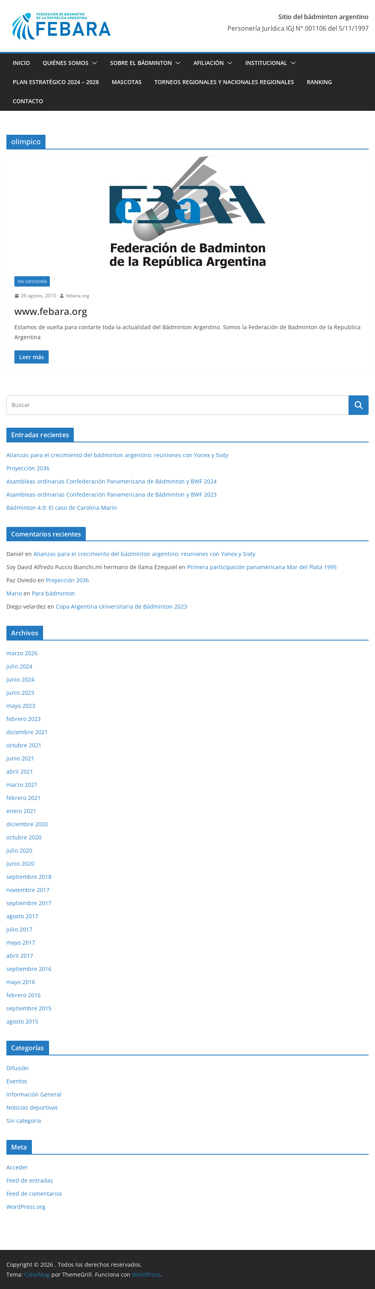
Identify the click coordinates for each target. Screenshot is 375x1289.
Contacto (28, 101)
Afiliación (208, 63)
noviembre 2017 (27, 890)
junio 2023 (20, 692)
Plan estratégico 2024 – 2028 (56, 82)
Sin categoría (32, 281)
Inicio (21, 63)
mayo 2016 (20, 982)
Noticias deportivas (32, 1107)
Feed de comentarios (34, 1193)
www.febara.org (50, 311)
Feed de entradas (29, 1180)
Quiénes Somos (66, 63)
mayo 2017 (20, 942)
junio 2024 (20, 679)
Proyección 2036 (27, 468)
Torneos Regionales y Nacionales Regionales (224, 82)
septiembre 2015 (28, 1008)
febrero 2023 (23, 719)
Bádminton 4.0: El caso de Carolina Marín (61, 507)
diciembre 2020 (27, 824)
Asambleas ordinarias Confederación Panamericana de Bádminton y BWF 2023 (111, 494)
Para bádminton (53, 593)
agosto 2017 (22, 916)
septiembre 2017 (28, 903)
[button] (93, 63)
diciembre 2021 (27, 732)
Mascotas (127, 82)
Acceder (17, 1167)
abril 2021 (19, 771)
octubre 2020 (23, 837)
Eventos (16, 1081)
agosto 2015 (22, 1021)
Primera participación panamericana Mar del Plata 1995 (262, 567)
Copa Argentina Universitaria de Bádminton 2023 (121, 606)
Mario (14, 593)
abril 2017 (19, 955)
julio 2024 (19, 666)
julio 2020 (19, 850)
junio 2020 (20, 863)
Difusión (17, 1068)
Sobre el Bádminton (141, 63)
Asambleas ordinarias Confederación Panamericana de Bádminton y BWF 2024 (111, 481)
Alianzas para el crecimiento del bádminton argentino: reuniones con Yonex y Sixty (117, 455)
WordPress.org (25, 1206)
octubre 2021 (23, 745)
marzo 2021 (22, 784)
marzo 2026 (22, 653)
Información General (33, 1094)
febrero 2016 (23, 995)
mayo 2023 (20, 705)
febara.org (77, 295)
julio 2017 (19, 929)
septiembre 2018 (28, 876)
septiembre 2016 (28, 969)
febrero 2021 (23, 798)
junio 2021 (20, 758)
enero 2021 (21, 811)
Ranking (319, 82)
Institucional (266, 63)
